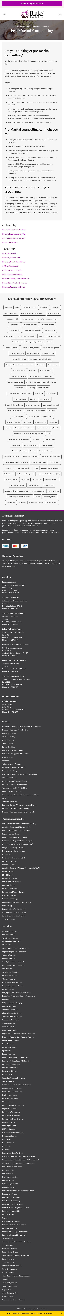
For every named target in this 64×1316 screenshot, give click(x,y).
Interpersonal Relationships (36, 411)
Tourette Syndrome (49, 497)
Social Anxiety (23, 491)
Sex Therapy (6, 761)
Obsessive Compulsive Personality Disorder (28, 434)
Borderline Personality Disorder (49, 336)
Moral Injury (53, 422)
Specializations (26, 26)
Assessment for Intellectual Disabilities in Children (21, 726)
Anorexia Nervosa (53, 313)
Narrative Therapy (9, 895)
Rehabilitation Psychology (12, 791)
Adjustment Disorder (29, 307)
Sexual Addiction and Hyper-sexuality (16, 1255)
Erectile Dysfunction (33, 382)
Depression (41, 365)
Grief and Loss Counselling (12, 1088)
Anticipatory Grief (13, 319)
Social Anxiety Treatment (11, 1266)
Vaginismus (22, 503)
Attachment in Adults (47, 325)
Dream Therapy (8, 871)
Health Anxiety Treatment (12, 1091)
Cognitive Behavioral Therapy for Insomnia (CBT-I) (21, 868)
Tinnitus (37, 497)
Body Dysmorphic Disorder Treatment (16, 992)
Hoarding (33, 399)
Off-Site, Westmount (10, 266)
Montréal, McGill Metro (11, 257)
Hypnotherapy (7, 757)
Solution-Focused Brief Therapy (14, 912)
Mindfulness (6, 854)
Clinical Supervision (9, 801)
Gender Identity (43, 388)
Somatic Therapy (8, 919)
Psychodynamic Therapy (11, 834)
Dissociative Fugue (19, 370)
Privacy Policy (32, 1313)
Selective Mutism (11, 480)
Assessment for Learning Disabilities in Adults (19, 774)
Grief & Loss (39, 393)
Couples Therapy (8, 737)
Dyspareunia (33, 370)
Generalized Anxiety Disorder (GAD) (20, 393)
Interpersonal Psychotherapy (13, 892)
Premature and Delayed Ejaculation (16, 462)
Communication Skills (17, 353)
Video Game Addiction (36, 503)
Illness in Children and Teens (14, 405)
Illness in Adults (45, 399)
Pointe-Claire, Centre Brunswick (14, 283)
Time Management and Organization (19, 497)
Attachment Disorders (30, 325)
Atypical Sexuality (14, 330)
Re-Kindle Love (9, 474)
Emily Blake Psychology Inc (28, 1309)
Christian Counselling (11, 348)
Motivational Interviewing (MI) (13, 858)
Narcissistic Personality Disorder (48, 428)
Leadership (52, 411)
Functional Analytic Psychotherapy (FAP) (17, 844)
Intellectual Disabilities (15, 411)
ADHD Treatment (8, 934)
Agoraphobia (44, 307)
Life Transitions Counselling (12, 1132)
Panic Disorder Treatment (12, 1166)
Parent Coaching (8, 747)
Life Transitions (47, 416)
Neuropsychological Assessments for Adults (18, 812)
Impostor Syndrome (33, 405)
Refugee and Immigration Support (15, 1231)
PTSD (36, 468)
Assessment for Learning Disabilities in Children (20, 795)
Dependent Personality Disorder (40, 359)
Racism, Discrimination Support (14, 1225)
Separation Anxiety (51, 480)
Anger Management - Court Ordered (32, 313)
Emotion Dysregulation (18, 376)
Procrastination (54, 462)
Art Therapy (6, 798)
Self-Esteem (25, 480)
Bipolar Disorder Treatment (12, 986)
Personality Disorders (19, 451)
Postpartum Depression (12, 457)
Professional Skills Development (14, 784)
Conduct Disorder (48, 353)
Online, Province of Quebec (12, 270)
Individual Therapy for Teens (13, 750)
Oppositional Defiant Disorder (19, 439)
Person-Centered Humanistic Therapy (16, 902)
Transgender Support (10, 1286)
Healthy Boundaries (20, 399)
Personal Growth (47, 445)
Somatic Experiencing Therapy (13, 916)
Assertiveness (14, 325)
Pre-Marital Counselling (30, 457)
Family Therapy (8, 740)
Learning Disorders (18, 416)
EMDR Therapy (7, 875)
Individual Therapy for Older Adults (15, 754)
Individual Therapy (9, 733)
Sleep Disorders (10, 491)
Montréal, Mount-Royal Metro (13, 262)
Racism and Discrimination (50, 468)
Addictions (8, 307)
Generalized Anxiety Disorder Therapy (16, 1085)
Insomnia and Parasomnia (51, 405)
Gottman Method (8, 885)
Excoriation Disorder (50, 382)
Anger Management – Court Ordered (15, 948)
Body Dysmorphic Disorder (27, 336)
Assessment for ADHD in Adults (14, 767)
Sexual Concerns (48, 485)
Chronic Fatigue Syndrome (30, 348)
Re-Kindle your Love (9, 1228)
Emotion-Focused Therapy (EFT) (14, 837)
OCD (48, 434)
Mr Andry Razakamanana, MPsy (14, 234)
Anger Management (11, 313)
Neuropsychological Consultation (15, 730)
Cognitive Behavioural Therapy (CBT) (16, 827)
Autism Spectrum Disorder (32, 330)
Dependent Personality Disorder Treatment (18, 1033)
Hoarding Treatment (10, 1098)
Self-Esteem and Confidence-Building (16, 1242)
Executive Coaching (9, 771)
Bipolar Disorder (50, 330)
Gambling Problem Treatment (13, 1078)
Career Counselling (9, 778)
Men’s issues (6, 1139)
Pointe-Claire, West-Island (12, 274)
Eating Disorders (45, 370)
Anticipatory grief (9, 958)
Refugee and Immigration (25, 474)
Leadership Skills (8, 1122)
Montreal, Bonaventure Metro (13, 287)
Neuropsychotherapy (10, 899)
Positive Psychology (9, 861)
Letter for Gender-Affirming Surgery (15, 808)
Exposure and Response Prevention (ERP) (17, 841)
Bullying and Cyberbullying (34, 342)
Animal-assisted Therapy (11, 764)
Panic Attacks (37, 439)
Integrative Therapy (9, 888)
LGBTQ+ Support (33, 416)
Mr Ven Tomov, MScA (10, 242)
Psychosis (9, 468)
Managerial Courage (13, 422)
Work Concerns (52, 503)
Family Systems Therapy (11, 882)
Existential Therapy (9, 878)
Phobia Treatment (9, 1187)
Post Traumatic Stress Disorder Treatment (18, 1190)
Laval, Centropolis (9, 253)
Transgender (11, 503)
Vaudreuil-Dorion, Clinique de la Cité (15, 278)
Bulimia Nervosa (17, 342)
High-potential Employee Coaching (15, 781)
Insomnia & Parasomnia (11, 1112)
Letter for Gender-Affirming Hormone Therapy (19, 805)
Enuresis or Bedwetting (15, 382)
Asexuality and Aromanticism (47, 319)
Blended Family (9, 336)
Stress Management (38, 491)
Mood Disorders (40, 422)
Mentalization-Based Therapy (13, 851)
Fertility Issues (20, 388)
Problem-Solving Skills (38, 462)
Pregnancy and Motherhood (51, 457)
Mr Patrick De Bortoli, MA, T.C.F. (14, 238)
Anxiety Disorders (28, 319)
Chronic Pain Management (51, 348)
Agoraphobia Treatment (11, 941)
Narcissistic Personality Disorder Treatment (18, 1156)
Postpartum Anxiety (45, 451)
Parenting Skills (50, 439)
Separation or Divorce (17, 485)
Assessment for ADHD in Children (14, 788)
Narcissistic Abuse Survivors (24, 428)
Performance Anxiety (31, 445)
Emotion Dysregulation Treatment (15, 1057)
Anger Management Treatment (14, 952)
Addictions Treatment (10, 931)
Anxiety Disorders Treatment (13, 962)
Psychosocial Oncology (23, 468)
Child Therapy (7, 743)
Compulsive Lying (33, 353)
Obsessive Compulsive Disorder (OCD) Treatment (20, 1160)
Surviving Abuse (53, 491)
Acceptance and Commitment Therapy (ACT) (19, 824)
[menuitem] (60, 14)
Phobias (32, 451)
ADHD (17, 307)
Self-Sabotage (37, 480)
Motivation (8, 428)
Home (17, 26)
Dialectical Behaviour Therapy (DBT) (16, 830)
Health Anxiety (51, 393)
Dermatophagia (53, 365)
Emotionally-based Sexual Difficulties (41, 376)
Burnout (49, 342)
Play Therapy (7, 905)
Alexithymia (55, 307)
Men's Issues (28, 422)
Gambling (32, 388)
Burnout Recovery (9, 1006)
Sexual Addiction (33, 485)
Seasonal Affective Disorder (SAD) (48, 474)
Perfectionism (16, 445)
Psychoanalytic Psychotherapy (13, 909)
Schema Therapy (8, 865)
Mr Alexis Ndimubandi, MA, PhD (14, 230)
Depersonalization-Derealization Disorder (19, 365)
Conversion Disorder (19, 359)
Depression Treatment (10, 1040)
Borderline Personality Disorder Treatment (18, 996)
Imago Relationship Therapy (13, 847)
